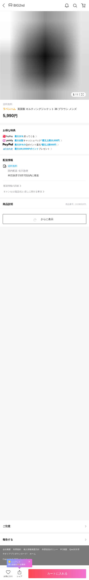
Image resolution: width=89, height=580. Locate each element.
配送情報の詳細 (11, 186)
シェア (19, 576)
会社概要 (7, 549)
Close (29, 561)
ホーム (33, 554)
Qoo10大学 (75, 549)
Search (75, 6)
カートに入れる (57, 573)
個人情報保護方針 (31, 549)
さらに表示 (47, 219)
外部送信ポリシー (50, 549)
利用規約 (17, 549)
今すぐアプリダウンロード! (15, 554)
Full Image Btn (82, 94)
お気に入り (8, 576)
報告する (44, 539)
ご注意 (44, 526)
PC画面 (63, 549)
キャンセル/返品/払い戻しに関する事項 (22, 191)
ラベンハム (9, 109)
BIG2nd (19, 5)
